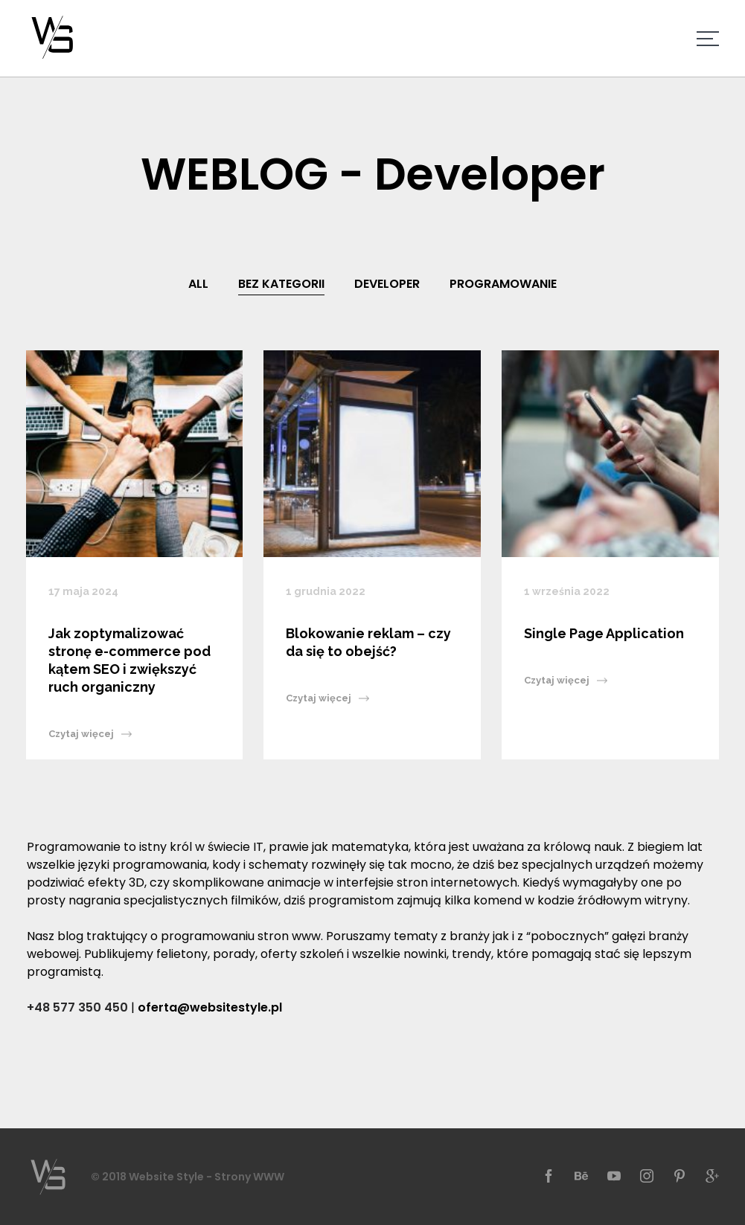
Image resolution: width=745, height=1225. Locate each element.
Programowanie (503, 283)
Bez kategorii (281, 283)
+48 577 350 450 (77, 1007)
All (198, 283)
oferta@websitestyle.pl (210, 1007)
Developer (387, 283)
